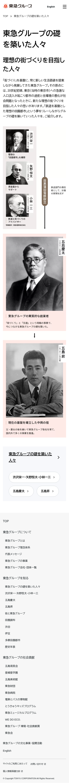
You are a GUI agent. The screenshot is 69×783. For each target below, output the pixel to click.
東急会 (9, 732)
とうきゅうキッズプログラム (20, 706)
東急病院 (10, 692)
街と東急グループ (15, 613)
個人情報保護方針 (11, 771)
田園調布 (10, 620)
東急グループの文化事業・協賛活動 (22, 743)
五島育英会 (11, 666)
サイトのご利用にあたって (15, 763)
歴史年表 (10, 646)
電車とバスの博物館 (16, 699)
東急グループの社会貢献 (18, 657)
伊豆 (7, 633)
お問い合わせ (36, 764)
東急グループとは (15, 540)
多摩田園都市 (12, 640)
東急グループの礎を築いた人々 (31, 16)
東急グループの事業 (16, 560)
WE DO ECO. (13, 719)
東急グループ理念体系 (17, 547)
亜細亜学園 (11, 672)
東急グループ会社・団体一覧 (20, 567)
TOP (5, 16)
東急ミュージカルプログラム (20, 712)
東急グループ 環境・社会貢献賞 (22, 726)
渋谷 (7, 626)
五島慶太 (10, 600)
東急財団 (10, 686)
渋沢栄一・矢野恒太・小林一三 (21, 593)
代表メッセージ (13, 554)
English (51, 6)
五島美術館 (11, 679)
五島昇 (9, 606)
